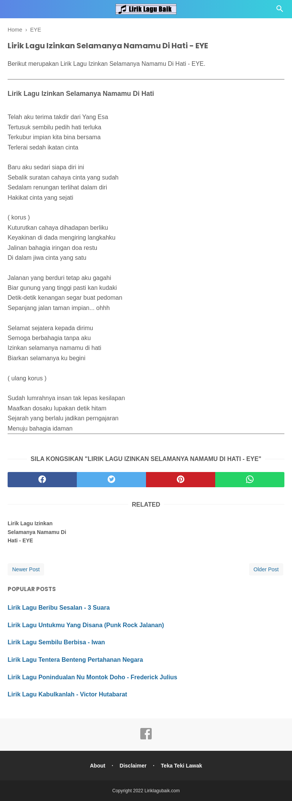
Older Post (266, 569)
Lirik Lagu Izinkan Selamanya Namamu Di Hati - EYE (37, 532)
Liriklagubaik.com (162, 790)
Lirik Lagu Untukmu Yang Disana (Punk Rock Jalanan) (86, 625)
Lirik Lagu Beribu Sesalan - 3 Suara (59, 607)
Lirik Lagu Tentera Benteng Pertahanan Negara (75, 659)
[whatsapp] (249, 479)
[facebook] (42, 479)
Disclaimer (133, 766)
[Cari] (279, 11)
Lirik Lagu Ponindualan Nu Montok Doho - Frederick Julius (92, 677)
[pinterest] (180, 479)
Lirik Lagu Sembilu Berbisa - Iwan (56, 642)
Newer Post (26, 569)
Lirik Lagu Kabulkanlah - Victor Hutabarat (67, 694)
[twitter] (111, 479)
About (97, 766)
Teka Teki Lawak (181, 766)
